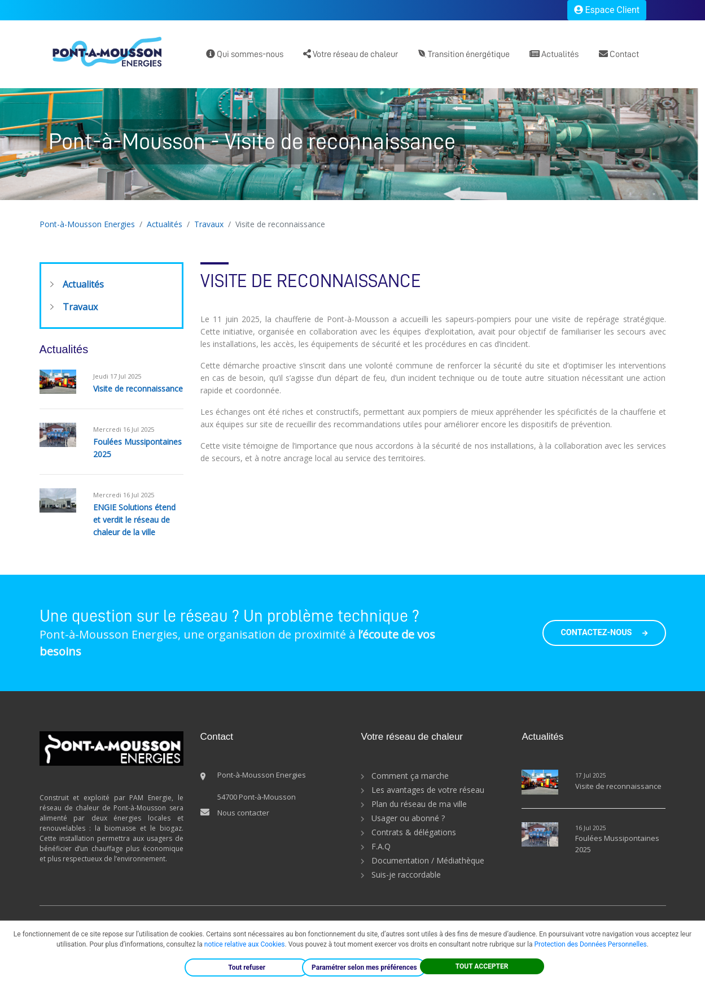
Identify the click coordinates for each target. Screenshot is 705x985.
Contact (619, 54)
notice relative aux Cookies (244, 944)
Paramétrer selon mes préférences (364, 967)
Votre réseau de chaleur (350, 54)
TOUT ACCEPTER (482, 966)
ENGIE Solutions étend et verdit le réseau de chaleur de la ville (134, 519)
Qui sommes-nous (244, 54)
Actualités (554, 54)
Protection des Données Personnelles (590, 944)
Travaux (209, 224)
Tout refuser (246, 967)
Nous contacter (243, 813)
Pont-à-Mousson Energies (87, 224)
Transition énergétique (464, 54)
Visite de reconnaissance (138, 388)
